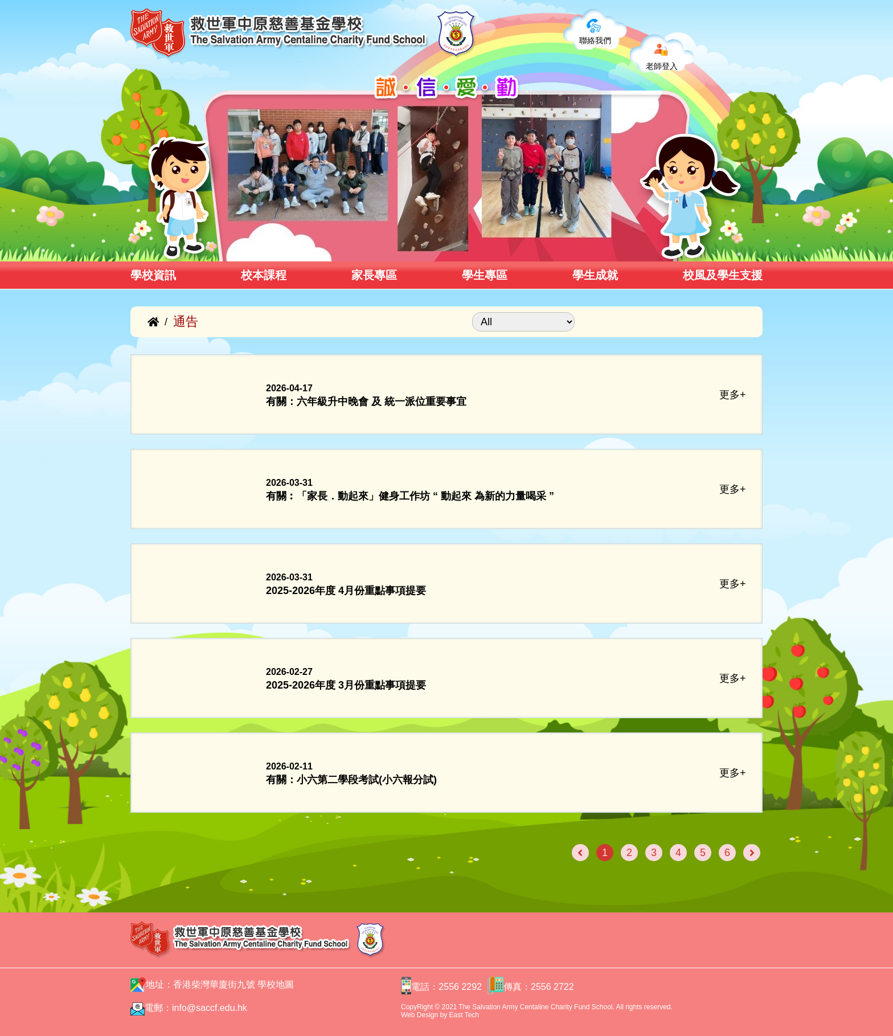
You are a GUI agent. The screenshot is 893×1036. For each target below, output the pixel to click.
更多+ (732, 394)
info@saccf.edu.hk (209, 1008)
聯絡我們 (595, 40)
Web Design (419, 1015)
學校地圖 (275, 984)
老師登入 (662, 66)
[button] (223, 249)
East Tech (464, 1015)
